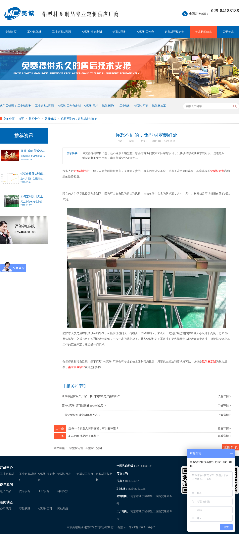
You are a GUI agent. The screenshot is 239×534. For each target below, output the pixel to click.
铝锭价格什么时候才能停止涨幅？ (41, 173)
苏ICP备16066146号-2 (142, 527)
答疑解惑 (51, 118)
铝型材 (89, 448)
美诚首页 (11, 31)
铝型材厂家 (141, 105)
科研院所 (63, 491)
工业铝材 (125, 105)
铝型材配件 (109, 105)
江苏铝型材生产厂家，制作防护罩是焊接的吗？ (91, 396)
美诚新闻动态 (203, 31)
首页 (21, 118)
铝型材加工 (159, 105)
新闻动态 (6, 502)
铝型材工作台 (145, 31)
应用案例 (6, 485)
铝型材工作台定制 (69, 105)
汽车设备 (24, 491)
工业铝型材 (34, 31)
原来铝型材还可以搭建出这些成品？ (84, 405)
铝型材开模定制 (174, 31)
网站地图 (63, 508)
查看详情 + (224, 428)
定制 (99, 448)
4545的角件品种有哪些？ (84, 435)
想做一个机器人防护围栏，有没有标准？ (94, 428)
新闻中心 (35, 118)
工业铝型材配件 (62, 31)
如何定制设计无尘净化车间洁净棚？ (43, 196)
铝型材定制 (76, 448)
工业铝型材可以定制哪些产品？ (81, 415)
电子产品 (5, 491)
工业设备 (43, 491)
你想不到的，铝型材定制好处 (79, 118)
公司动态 (5, 508)
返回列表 (230, 447)
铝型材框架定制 (92, 31)
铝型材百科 (45, 508)
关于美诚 (228, 31)
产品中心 (6, 467)
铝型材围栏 (119, 31)
